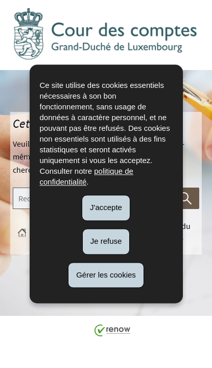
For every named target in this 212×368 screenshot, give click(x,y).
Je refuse (106, 241)
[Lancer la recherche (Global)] (186, 198)
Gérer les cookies (106, 274)
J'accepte (106, 207)
